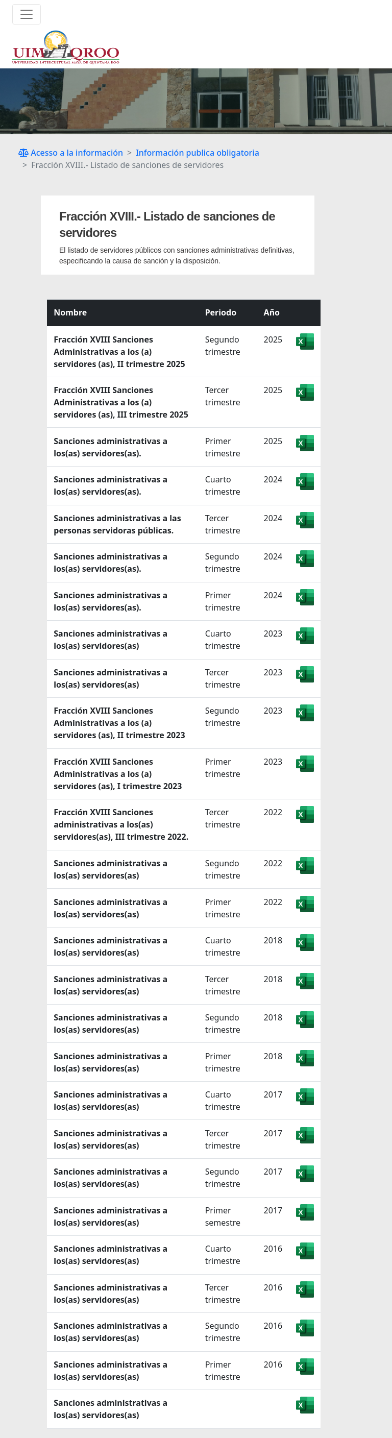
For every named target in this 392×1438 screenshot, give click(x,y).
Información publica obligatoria (197, 152)
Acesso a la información (70, 152)
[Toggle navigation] (26, 14)
